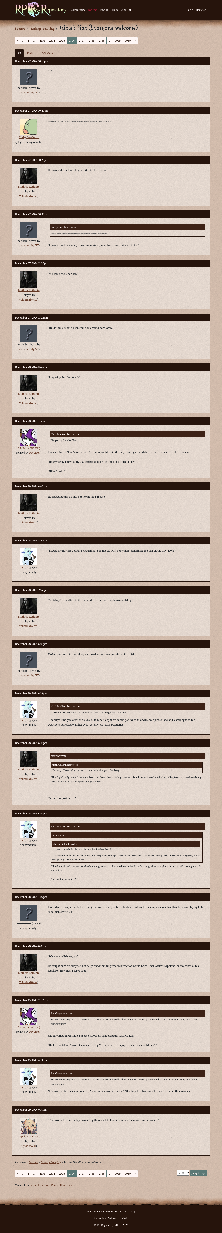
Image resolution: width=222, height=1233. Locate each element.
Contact (123, 1218)
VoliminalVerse (28, 196)
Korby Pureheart (29, 137)
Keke (41, 1185)
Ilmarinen (66, 1185)
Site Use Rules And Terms (106, 1218)
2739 (101, 40)
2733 (42, 40)
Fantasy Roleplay (42, 28)
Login (190, 9)
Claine (55, 1185)
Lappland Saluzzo (28, 1136)
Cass (47, 1185)
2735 (62, 40)
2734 (52, 40)
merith (24, 567)
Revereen (34, 452)
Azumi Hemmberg (29, 448)
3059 (118, 40)
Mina (33, 1185)
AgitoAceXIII (28, 1146)
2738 (91, 40)
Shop (123, 9)
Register (201, 9)
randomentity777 (28, 92)
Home (88, 1211)
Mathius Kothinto (29, 186)
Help (115, 9)
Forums (92, 9)
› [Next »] (135, 40)
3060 (128, 40)
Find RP (104, 9)
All (19, 53)
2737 (82, 40)
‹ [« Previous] (17, 40)
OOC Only (47, 53)
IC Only (31, 53)
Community (78, 9)
